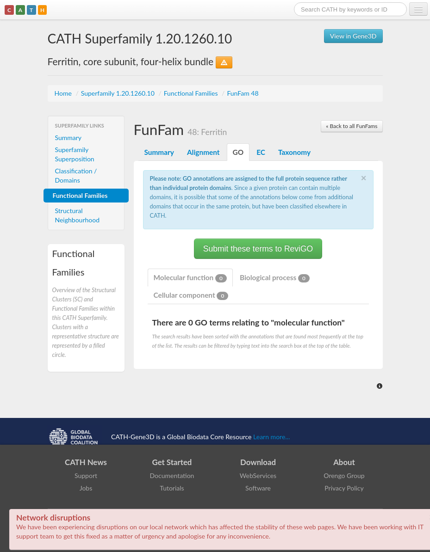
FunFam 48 (242, 93)
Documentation (172, 475)
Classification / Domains (76, 175)
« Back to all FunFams (351, 126)
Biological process (275, 277)
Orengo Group (344, 475)
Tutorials (172, 488)
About (344, 462)
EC (260, 152)
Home (64, 93)
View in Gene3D (353, 36)
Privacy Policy (343, 488)
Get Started (172, 462)
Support (86, 475)
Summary (68, 137)
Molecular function (190, 277)
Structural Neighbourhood (77, 215)
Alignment (203, 152)
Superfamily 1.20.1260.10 (118, 93)
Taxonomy (294, 152)
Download (258, 462)
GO (238, 152)
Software (258, 488)
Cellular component (191, 295)
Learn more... (271, 437)
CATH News (86, 462)
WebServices (258, 475)
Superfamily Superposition (74, 154)
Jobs (86, 488)
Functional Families (191, 93)
